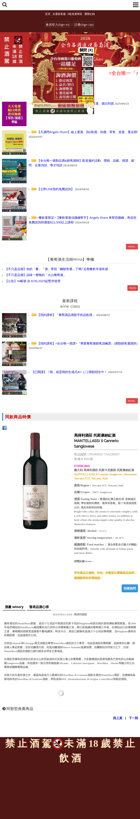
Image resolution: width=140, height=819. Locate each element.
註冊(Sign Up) (83, 24)
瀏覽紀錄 (89, 14)
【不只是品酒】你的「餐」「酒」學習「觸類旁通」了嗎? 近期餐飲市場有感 (56, 269)
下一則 (133, 718)
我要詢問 (130, 588)
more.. (132, 246)
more (132, 288)
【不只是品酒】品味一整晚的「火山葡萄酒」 (35, 275)
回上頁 (117, 718)
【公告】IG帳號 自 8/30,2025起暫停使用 (32, 281)
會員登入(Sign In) (57, 24)
